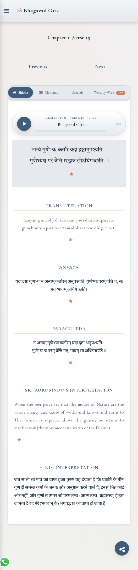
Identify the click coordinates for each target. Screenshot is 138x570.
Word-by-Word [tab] (109, 92)
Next (100, 67)
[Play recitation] (24, 124)
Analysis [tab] (77, 92)
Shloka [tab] (20, 92)
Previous (38, 67)
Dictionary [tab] (49, 92)
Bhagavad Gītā (38, 10)
